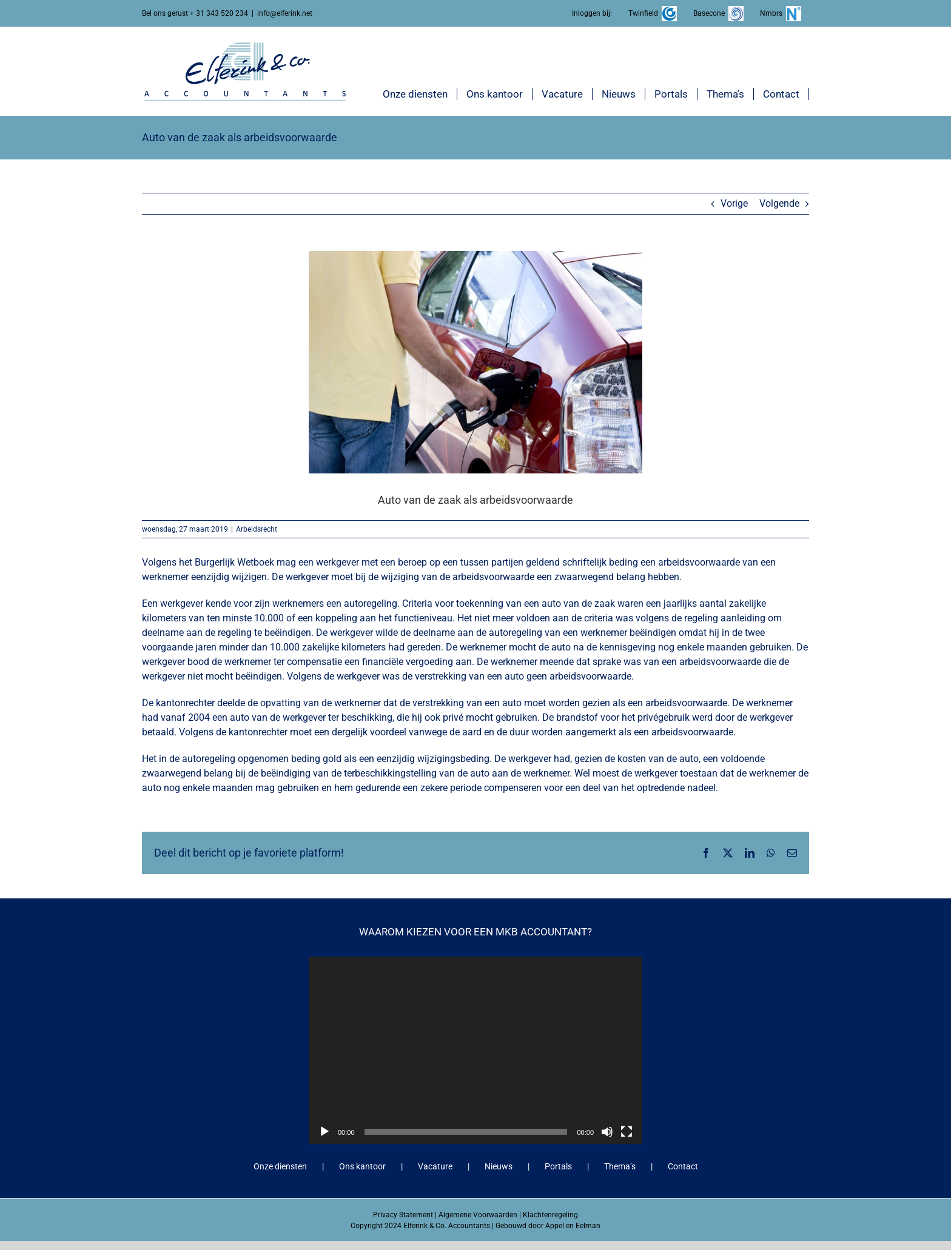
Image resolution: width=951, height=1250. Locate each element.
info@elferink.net (284, 13)
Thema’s (620, 1166)
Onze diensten (280, 1166)
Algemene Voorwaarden (478, 1215)
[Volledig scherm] (626, 1132)
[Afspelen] (324, 1132)
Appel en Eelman (572, 1226)
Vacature (435, 1166)
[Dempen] (607, 1132)
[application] (475, 1050)
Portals (558, 1166)
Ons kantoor (362, 1166)
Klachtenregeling (550, 1215)
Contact (683, 1166)
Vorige (734, 203)
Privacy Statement (403, 1215)
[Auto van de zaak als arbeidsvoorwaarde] (475, 362)
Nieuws (498, 1166)
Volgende (779, 203)
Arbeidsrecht (256, 529)
